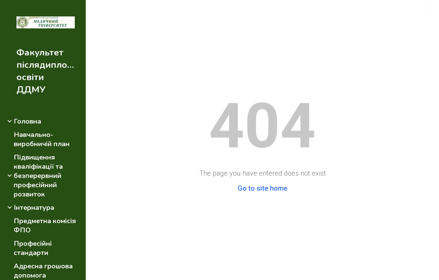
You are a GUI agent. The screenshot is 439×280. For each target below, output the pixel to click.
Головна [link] (27, 121)
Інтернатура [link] (34, 207)
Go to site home (262, 188)
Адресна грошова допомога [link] (43, 271)
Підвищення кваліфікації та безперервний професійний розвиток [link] (38, 176)
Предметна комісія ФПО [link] (45, 225)
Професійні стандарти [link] (33, 248)
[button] (431, 9)
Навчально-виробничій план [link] (42, 139)
